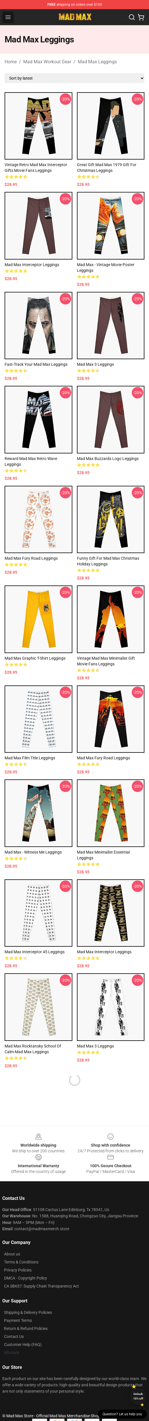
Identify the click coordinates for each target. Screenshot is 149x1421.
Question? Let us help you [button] (122, 1414)
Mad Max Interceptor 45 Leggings (35, 952)
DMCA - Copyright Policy (25, 1278)
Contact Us (14, 1336)
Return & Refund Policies (26, 1328)
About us (12, 1254)
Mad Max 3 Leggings (95, 364)
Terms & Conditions (21, 1262)
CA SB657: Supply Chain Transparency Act (41, 1286)
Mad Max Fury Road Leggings (31, 558)
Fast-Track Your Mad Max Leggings (36, 364)
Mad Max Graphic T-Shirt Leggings (35, 658)
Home (11, 61)
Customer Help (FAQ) (23, 1344)
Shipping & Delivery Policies (28, 1312)
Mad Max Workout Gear (47, 61)
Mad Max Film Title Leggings (30, 758)
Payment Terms (18, 1320)
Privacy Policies (18, 1270)
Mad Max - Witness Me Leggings (33, 852)
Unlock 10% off (138, 1396)
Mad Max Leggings (97, 61)
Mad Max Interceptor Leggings (32, 264)
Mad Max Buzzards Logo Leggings (108, 458)
